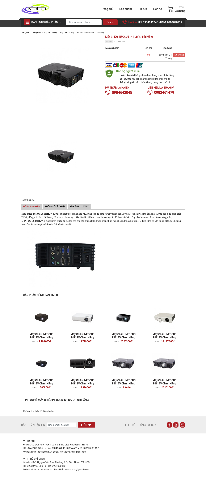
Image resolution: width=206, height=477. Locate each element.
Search (110, 22)
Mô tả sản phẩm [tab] (31, 206)
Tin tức (142, 9)
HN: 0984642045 (148, 22)
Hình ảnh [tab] (74, 206)
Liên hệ (157, 9)
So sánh (109, 41)
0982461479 (160, 92)
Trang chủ (107, 9)
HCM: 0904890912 (171, 22)
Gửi (86, 425)
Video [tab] (86, 206)
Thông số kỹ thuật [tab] (55, 206)
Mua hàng (179, 54)
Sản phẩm (125, 9)
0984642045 (118, 92)
